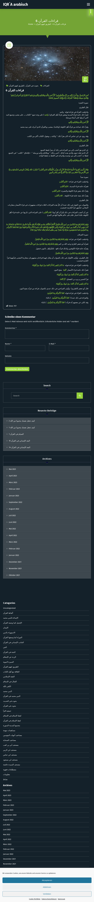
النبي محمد (7, 532)
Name (8, 345)
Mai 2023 (6, 631)
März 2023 (7, 641)
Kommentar (11, 329)
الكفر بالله (7, 527)
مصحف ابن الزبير (9, 591)
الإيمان (5, 469)
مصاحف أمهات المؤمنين (12, 576)
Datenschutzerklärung (49, 899)
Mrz (85, 80)
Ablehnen (47, 887)
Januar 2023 (8, 651)
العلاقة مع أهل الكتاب (11, 513)
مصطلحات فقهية (9, 611)
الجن (5, 488)
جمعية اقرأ (7, 552)
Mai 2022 (6, 675)
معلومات (6, 615)
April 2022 (7, 680)
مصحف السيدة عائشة (11, 606)
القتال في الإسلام (10, 523)
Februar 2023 (8, 646)
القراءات (46, 86)
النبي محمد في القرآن (11, 537)
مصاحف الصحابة (9, 581)
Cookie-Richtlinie (34, 899)
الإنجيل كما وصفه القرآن (12, 464)
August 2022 (8, 661)
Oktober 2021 (8, 710)
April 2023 (7, 636)
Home (30, 24)
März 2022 (7, 685)
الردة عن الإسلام (9, 498)
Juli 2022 (6, 666)
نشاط (5, 620)
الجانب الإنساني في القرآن (13, 483)
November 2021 (9, 705)
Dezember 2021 (9, 700)
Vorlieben (47, 894)
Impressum (61, 899)
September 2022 (9, 656)
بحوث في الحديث (10, 542)
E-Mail (52, 345)
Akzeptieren (47, 880)
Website (8, 357)
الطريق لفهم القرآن (43, 24)
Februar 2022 (8, 690)
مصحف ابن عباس (10, 596)
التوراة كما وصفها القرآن (12, 478)
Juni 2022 (7, 671)
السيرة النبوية (8, 503)
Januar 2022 (8, 695)
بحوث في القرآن (32, 86)
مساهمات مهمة (9, 571)
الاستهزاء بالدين (9, 474)
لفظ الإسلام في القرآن (12, 562)
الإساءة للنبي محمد (10, 459)
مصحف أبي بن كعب (10, 586)
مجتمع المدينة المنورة (11, 566)
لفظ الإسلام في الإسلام (12, 557)
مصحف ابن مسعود (10, 601)
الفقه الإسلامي (9, 518)
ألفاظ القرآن (8, 454)
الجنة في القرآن (9, 493)
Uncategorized (9, 449)
